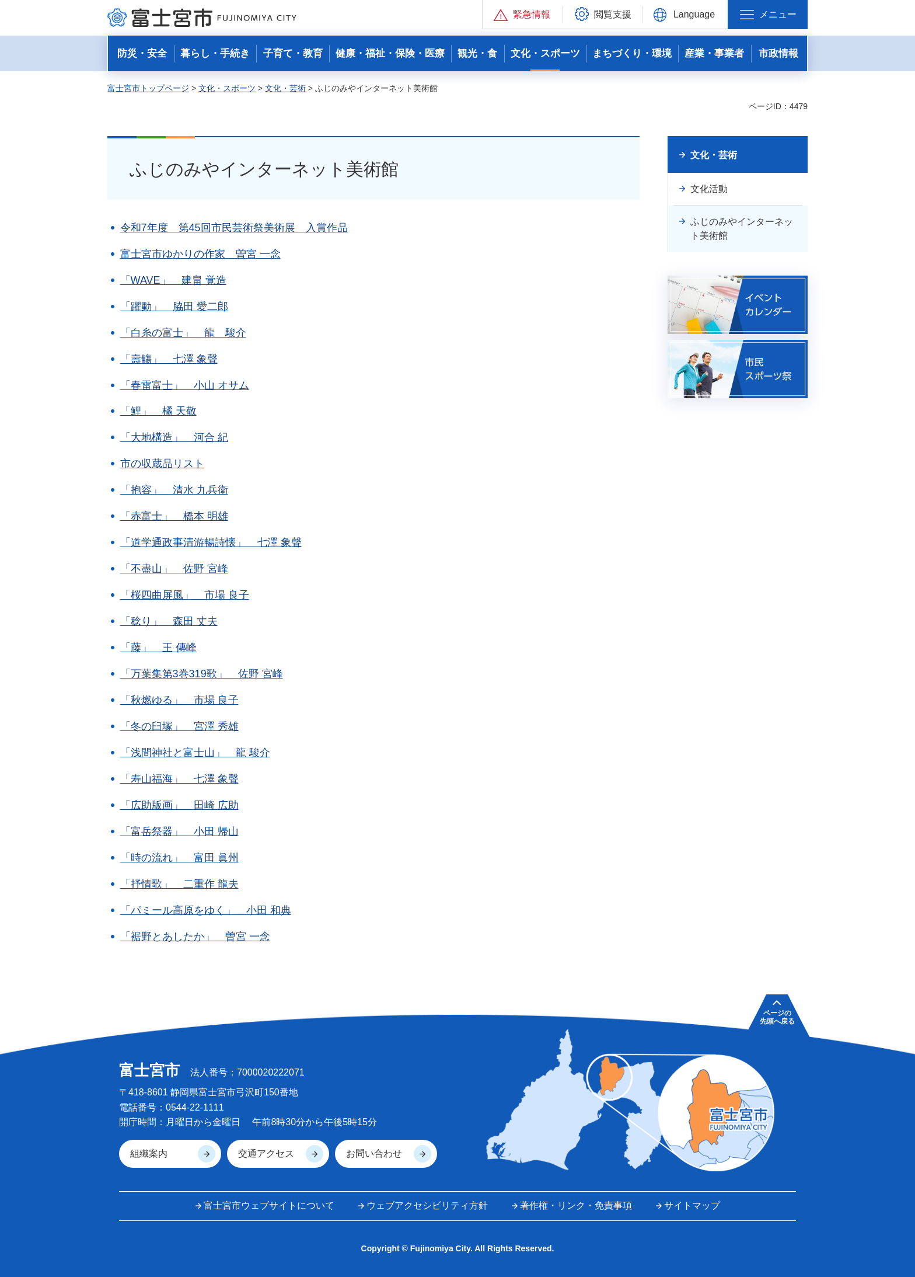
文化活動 (709, 189)
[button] (523, 14)
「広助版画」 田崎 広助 (179, 805)
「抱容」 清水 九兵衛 (174, 490)
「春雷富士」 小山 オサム (184, 385)
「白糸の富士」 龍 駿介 (183, 333)
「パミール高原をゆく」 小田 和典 (205, 910)
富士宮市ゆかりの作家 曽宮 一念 (200, 254)
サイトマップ (692, 1205)
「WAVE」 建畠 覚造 (173, 280)
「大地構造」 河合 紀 (174, 437)
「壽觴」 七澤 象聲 (169, 359)
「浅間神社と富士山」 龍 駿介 (195, 752)
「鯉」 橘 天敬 (158, 411)
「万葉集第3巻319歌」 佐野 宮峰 (201, 674)
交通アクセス (266, 1153)
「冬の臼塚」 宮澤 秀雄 (179, 726)
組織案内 (148, 1153)
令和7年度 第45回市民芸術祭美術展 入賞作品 (234, 228)
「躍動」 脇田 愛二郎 (174, 306)
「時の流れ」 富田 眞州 (179, 858)
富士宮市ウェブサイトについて (269, 1205)
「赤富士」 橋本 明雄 (174, 516)
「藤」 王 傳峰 (158, 647)
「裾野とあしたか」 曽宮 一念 (195, 936)
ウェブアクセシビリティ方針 (427, 1205)
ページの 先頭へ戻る (777, 1017)
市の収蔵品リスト (162, 463)
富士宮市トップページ (148, 88)
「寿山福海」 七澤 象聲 (179, 779)
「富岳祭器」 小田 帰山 (179, 831)
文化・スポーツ (227, 88)
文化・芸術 (285, 88)
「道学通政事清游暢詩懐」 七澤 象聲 (211, 542)
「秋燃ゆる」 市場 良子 (179, 700)
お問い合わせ (374, 1153)
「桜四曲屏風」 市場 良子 (184, 595)
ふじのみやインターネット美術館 (741, 229)
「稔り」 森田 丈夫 (169, 621)
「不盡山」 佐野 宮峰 (174, 569)
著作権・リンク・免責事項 (576, 1205)
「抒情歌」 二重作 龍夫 (179, 884)
